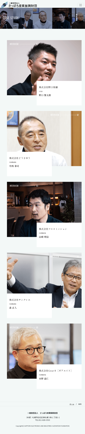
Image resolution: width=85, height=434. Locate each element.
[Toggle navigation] (80, 5)
